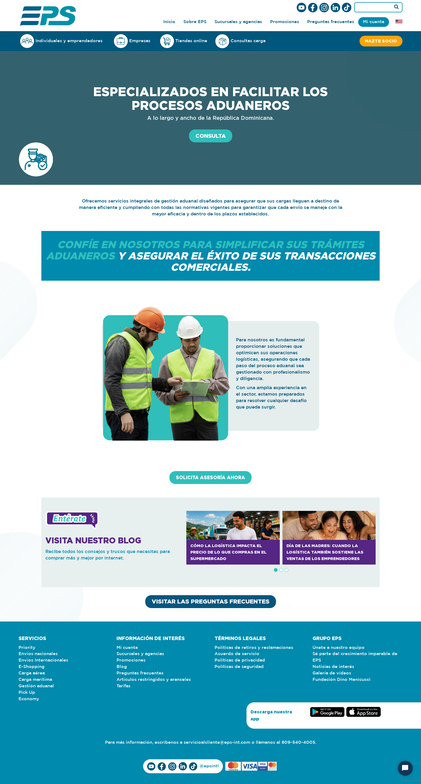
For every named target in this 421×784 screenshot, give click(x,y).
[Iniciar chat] (405, 768)
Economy (29, 699)
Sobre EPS (194, 22)
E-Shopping (32, 667)
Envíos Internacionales (43, 661)
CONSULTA (210, 136)
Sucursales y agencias (238, 22)
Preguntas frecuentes (330, 22)
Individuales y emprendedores (61, 41)
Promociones (284, 22)
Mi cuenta (373, 22)
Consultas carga (240, 41)
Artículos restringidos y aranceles (154, 680)
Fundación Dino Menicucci (342, 680)
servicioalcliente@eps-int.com (217, 743)
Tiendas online (183, 41)
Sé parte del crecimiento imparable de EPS (355, 657)
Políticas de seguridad (239, 667)
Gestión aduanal (36, 686)
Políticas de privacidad (240, 661)
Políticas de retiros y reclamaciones (254, 648)
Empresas (132, 41)
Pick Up (27, 693)
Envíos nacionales (38, 654)
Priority (27, 648)
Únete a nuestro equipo (339, 648)
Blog (122, 667)
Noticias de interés (333, 667)
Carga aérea (32, 673)
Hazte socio (381, 41)
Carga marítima (35, 680)
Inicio (169, 22)
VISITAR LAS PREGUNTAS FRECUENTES (211, 601)
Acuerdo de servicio (237, 654)
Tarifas (123, 686)
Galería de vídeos (332, 673)
